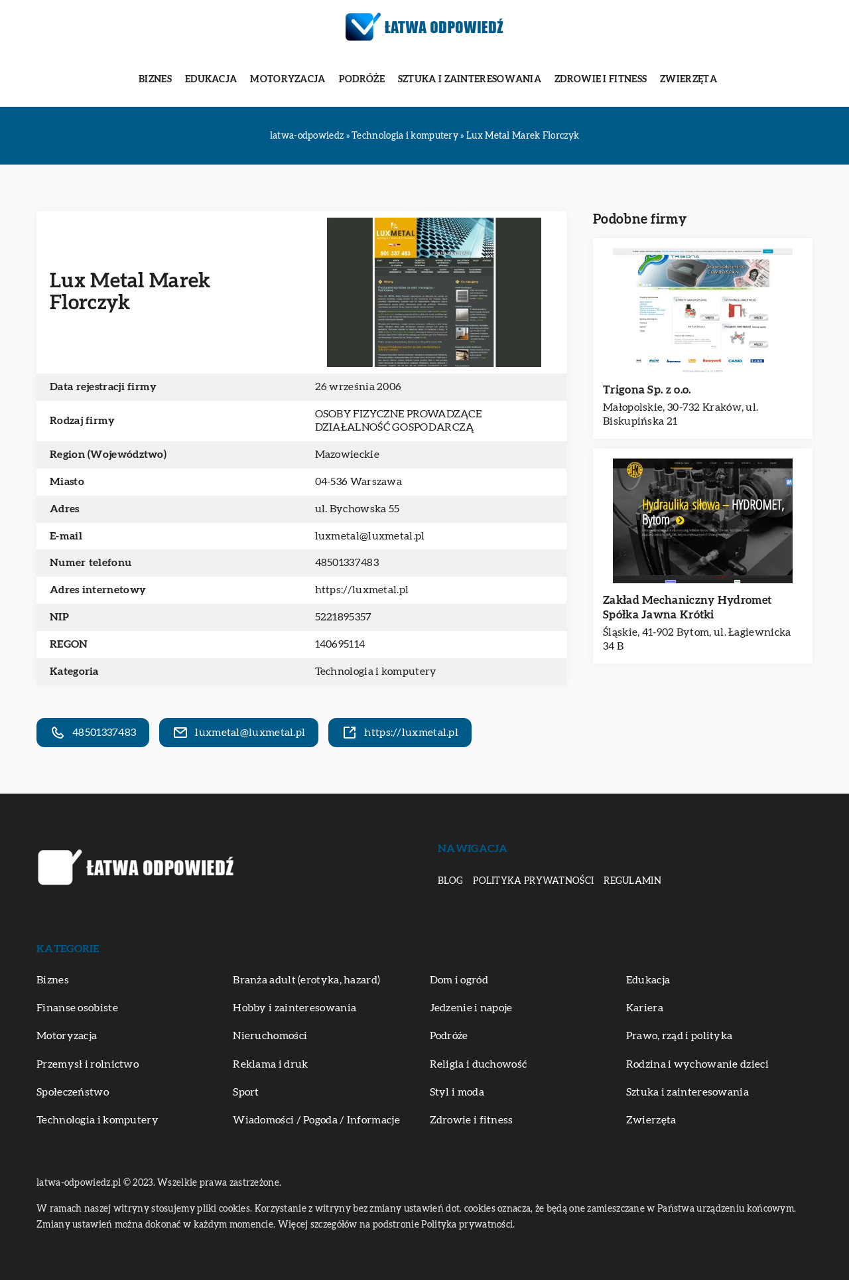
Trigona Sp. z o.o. (646, 389)
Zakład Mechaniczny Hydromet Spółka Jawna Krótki (687, 607)
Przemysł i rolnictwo (87, 1064)
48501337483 (347, 562)
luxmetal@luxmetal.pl (370, 536)
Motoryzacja (287, 79)
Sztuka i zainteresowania (469, 79)
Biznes (155, 79)
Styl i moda (457, 1092)
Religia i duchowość (478, 1064)
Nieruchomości (270, 1036)
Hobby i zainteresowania (294, 1008)
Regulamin (632, 881)
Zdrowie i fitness (601, 79)
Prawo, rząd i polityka (679, 1036)
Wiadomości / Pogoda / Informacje (316, 1120)
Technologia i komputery (376, 671)
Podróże (362, 79)
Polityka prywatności (533, 881)
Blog (450, 881)
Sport (246, 1092)
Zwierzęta (688, 79)
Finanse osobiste (77, 1008)
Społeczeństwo (72, 1092)
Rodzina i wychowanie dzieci (697, 1064)
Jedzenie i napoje (471, 1008)
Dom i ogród (459, 980)
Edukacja (211, 79)
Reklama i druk (270, 1064)
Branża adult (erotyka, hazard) (306, 980)
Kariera (644, 1008)
